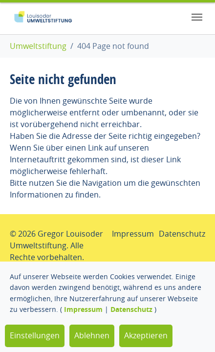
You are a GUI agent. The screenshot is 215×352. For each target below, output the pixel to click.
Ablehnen (91, 335)
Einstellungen (35, 335)
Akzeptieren (146, 335)
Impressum (83, 309)
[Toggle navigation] (197, 17)
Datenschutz (131, 309)
